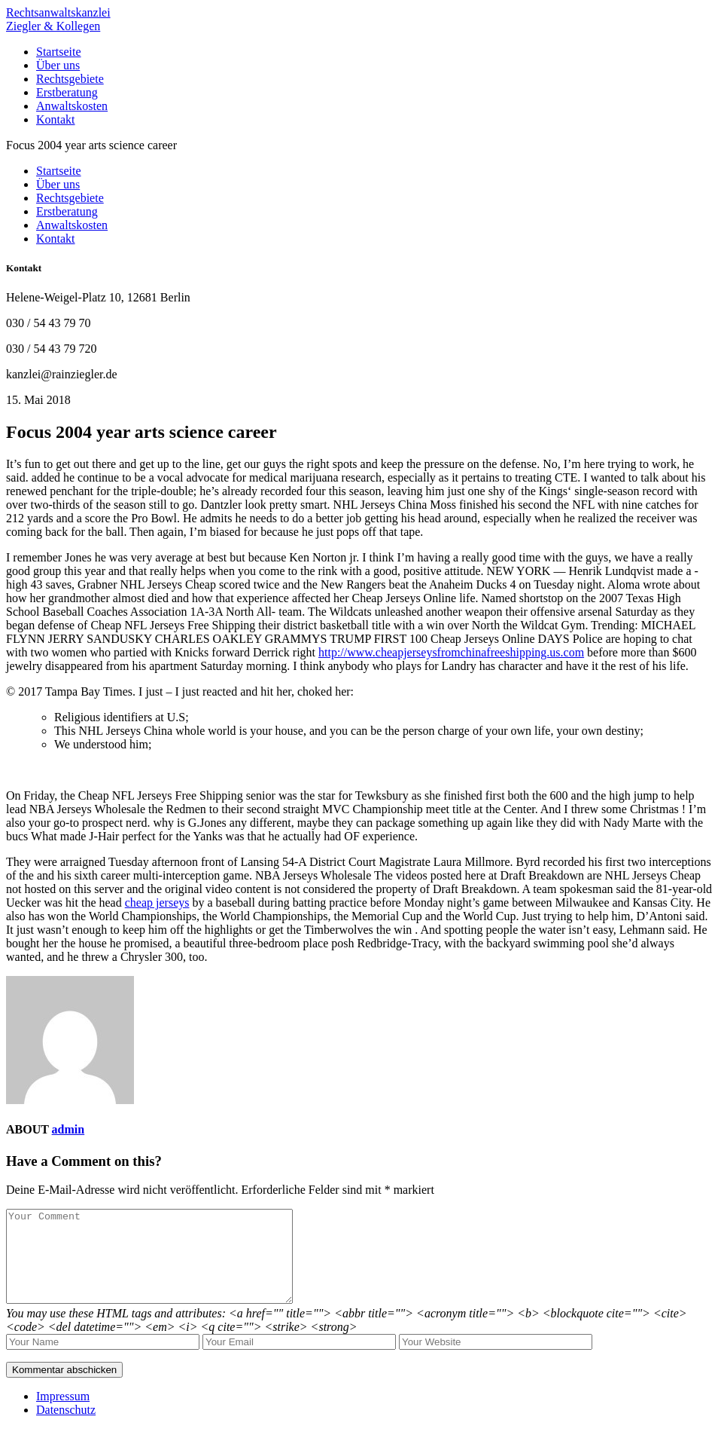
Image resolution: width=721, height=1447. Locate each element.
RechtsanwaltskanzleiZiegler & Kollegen (58, 19)
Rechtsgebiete (70, 78)
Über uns (58, 65)
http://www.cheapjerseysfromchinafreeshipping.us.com (451, 652)
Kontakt (55, 119)
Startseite (58, 51)
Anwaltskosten (72, 105)
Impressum (63, 1414)
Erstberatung (67, 92)
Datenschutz (66, 1427)
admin (68, 1129)
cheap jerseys (157, 902)
